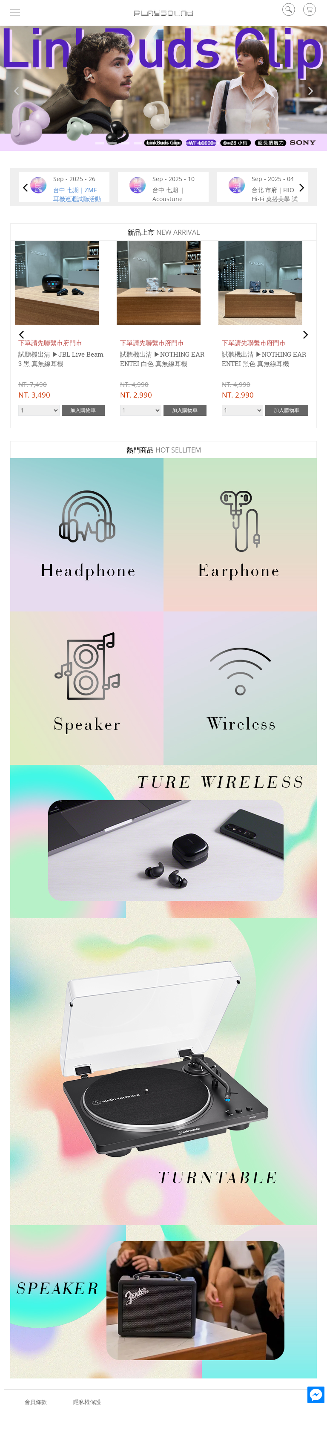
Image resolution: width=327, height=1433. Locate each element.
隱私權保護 (87, 1402)
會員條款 (36, 1402)
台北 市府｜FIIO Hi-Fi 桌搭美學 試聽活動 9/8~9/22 (275, 199)
